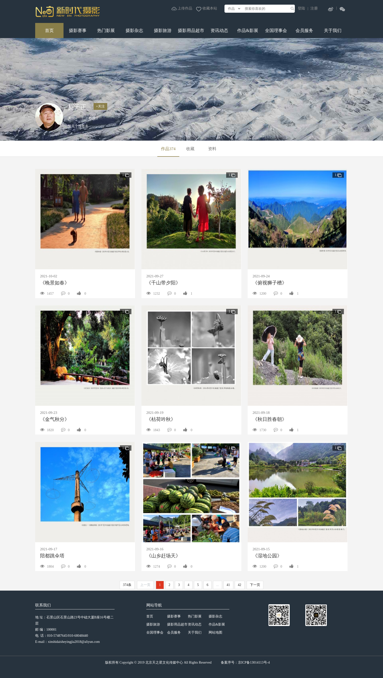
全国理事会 (276, 30)
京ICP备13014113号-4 (254, 662)
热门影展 (106, 30)
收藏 (190, 148)
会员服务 (304, 30)
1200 (259, 293)
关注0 (72, 118)
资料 (212, 148)
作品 (168, 148)
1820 (47, 430)
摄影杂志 (134, 30)
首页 (49, 30)
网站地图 (215, 632)
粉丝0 (93, 118)
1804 (47, 566)
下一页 (255, 585)
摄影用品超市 (191, 30)
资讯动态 (219, 30)
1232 (153, 293)
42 (239, 585)
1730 (259, 430)
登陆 (301, 8)
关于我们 (332, 30)
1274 (153, 566)
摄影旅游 (162, 30)
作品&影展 (247, 30)
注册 (314, 8)
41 (228, 585)
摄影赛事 (77, 30)
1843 (153, 430)
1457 (47, 293)
